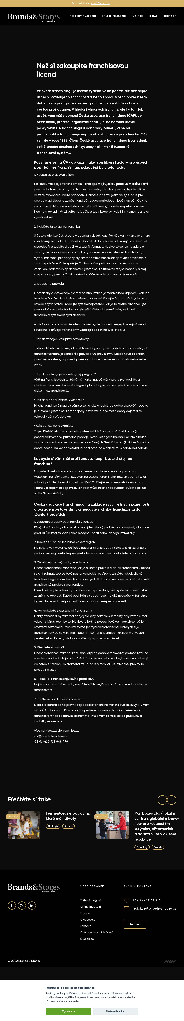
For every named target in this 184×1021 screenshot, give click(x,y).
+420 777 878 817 (146, 900)
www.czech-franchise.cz (62, 730)
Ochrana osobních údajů (96, 932)
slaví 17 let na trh (100, 3)
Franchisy (141, 847)
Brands (68, 826)
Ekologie (53, 826)
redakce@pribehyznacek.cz (155, 908)
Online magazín (114, 16)
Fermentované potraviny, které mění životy (68, 816)
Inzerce (138, 16)
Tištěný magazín (83, 16)
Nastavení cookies (116, 1011)
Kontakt (170, 16)
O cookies (87, 939)
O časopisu (87, 919)
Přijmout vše (68, 1011)
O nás (153, 16)
